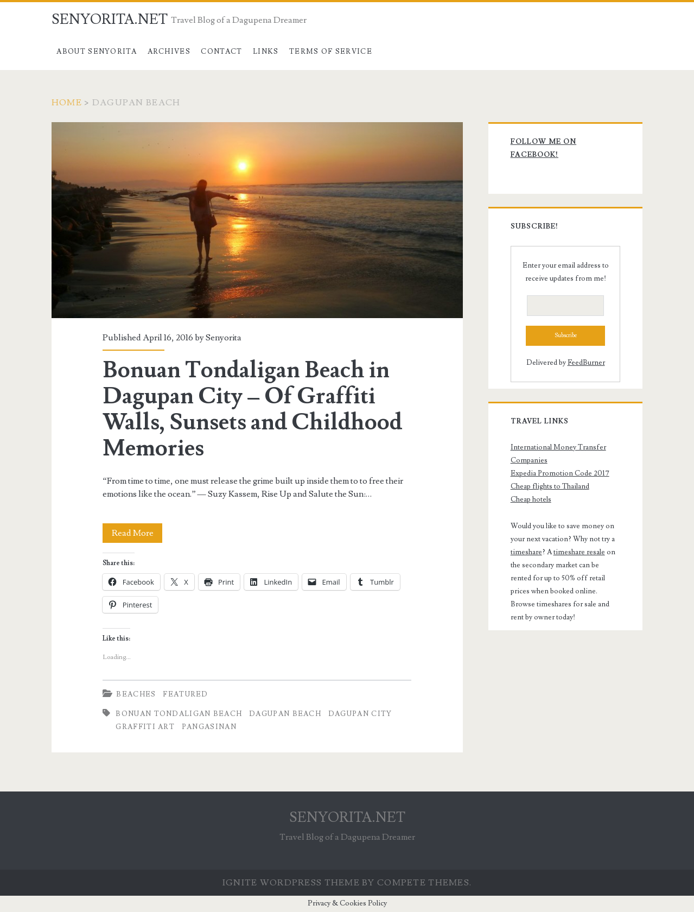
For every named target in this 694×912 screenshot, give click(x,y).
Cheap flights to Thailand (550, 486)
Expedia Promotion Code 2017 (560, 473)
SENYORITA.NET (110, 19)
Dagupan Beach (285, 714)
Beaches (136, 694)
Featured (185, 694)
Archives (169, 51)
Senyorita (223, 337)
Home (67, 102)
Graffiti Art (145, 727)
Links (266, 51)
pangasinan (209, 727)
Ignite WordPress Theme (291, 882)
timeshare (526, 552)
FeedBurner (586, 362)
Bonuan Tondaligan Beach (179, 714)
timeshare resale (579, 552)
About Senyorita (96, 51)
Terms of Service (330, 51)
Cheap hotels (531, 499)
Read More (137, 533)
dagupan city (360, 714)
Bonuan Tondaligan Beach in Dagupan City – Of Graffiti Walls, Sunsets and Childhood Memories (257, 220)
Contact (221, 51)
